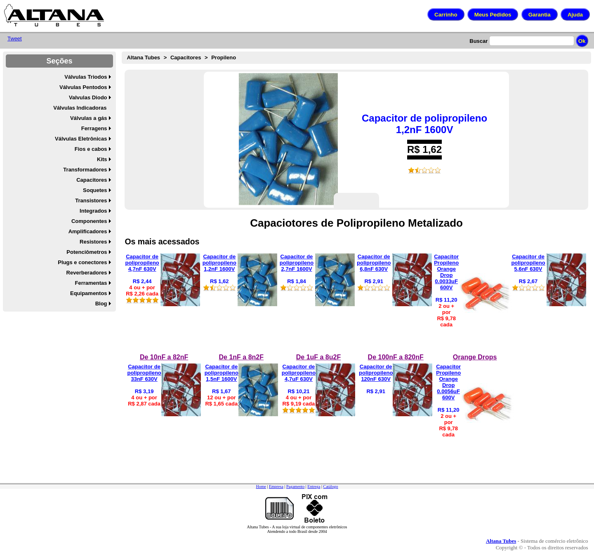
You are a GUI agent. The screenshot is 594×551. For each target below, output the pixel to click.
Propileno (223, 57)
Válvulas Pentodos (83, 87)
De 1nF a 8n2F (241, 357)
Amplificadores (87, 231)
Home (261, 486)
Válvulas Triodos (85, 77)
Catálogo (330, 486)
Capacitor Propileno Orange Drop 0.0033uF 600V (446, 272)
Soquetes (95, 190)
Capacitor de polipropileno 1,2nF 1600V (424, 124)
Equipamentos (88, 293)
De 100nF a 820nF (396, 357)
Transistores (91, 200)
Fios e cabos (91, 149)
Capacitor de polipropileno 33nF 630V (144, 372)
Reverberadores (86, 273)
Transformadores (85, 169)
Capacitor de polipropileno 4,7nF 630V (142, 262)
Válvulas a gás (88, 118)
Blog (101, 303)
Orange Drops (475, 357)
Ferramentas (91, 283)
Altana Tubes (143, 57)
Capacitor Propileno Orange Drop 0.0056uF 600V (448, 382)
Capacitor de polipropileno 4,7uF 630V (299, 372)
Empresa (276, 486)
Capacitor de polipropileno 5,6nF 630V (528, 262)
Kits (102, 159)
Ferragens (94, 128)
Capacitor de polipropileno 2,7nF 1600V (297, 262)
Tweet (14, 38)
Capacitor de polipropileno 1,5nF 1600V (221, 372)
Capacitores (91, 180)
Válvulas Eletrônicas (81, 139)
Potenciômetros (86, 252)
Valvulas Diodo (88, 97)
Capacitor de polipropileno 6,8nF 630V (374, 262)
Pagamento (295, 486)
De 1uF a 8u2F (318, 357)
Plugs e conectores (82, 262)
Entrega (313, 486)
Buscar (478, 41)
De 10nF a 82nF (164, 357)
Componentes (89, 221)
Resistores (93, 242)
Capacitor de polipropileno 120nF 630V (376, 372)
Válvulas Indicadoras (79, 108)
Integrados (93, 211)
